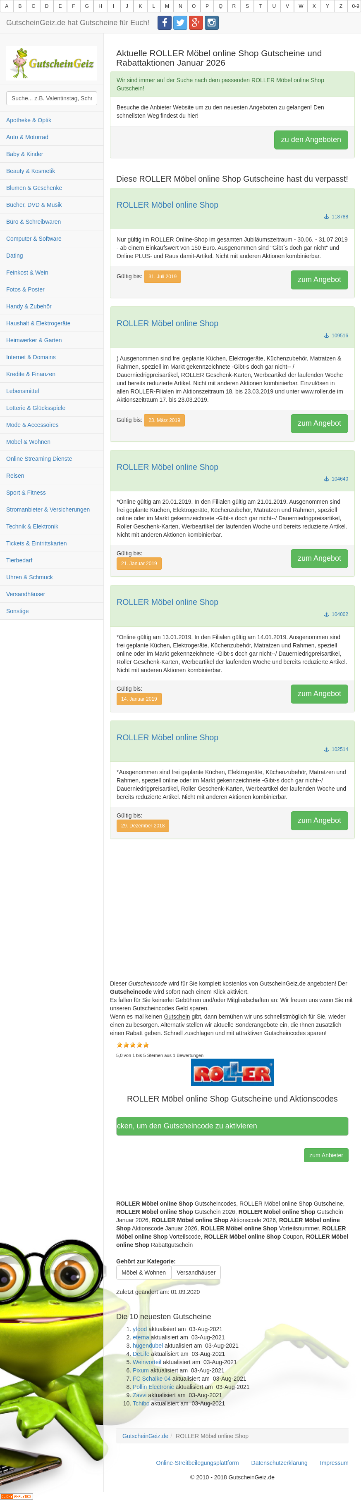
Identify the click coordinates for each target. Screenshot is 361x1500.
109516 (336, 336)
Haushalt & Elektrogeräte (38, 323)
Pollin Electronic (153, 1387)
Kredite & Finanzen (30, 374)
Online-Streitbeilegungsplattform (197, 1463)
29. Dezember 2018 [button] (143, 826)
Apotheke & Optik (28, 120)
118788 (336, 217)
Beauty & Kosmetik (30, 171)
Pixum (141, 1370)
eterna (141, 1337)
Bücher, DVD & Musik (34, 204)
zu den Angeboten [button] (311, 139)
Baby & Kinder (24, 154)
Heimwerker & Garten (34, 340)
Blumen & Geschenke (34, 188)
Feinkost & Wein (27, 272)
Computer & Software (34, 238)
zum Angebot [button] (319, 279)
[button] (232, 1072)
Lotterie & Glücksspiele (35, 408)
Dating (14, 255)
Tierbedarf (19, 560)
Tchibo (141, 1403)
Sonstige (17, 611)
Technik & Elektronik (32, 526)
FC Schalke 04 (152, 1378)
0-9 (355, 6)
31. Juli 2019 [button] (162, 277)
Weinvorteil (147, 1362)
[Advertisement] (232, 921)
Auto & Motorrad (27, 137)
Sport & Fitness (26, 492)
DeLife (141, 1354)
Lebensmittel (22, 391)
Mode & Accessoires (32, 425)
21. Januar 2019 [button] (139, 563)
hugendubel (148, 1345)
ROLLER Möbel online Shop (167, 204)
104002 (336, 614)
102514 (336, 749)
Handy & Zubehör (29, 306)
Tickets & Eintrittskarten (36, 543)
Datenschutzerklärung (279, 1463)
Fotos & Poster (25, 289)
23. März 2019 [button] (164, 420)
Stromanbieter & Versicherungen (48, 509)
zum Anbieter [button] (326, 1155)
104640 (336, 479)
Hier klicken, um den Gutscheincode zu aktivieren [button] (189, 1126)
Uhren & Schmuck (29, 577)
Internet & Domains (31, 357)
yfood (140, 1329)
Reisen (15, 475)
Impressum (334, 1463)
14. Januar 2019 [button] (139, 699)
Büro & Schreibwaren (33, 221)
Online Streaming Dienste (39, 458)
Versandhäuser (25, 594)
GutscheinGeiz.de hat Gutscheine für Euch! (77, 23)
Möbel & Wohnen (28, 441)
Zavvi (139, 1395)
